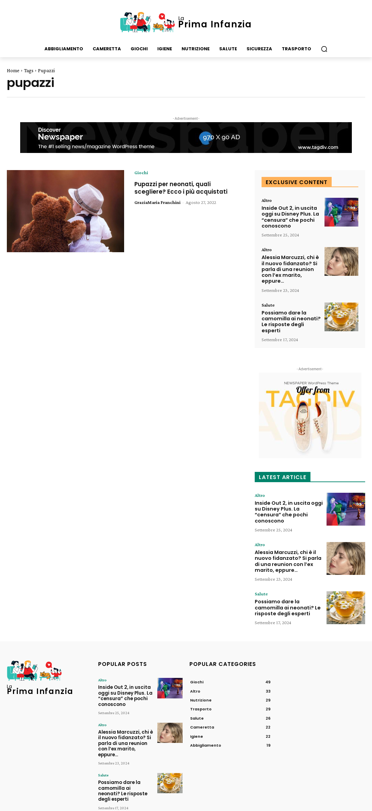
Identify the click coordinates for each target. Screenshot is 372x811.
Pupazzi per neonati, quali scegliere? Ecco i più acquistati (183, 188)
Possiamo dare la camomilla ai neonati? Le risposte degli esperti (290, 320)
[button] (324, 49)
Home (13, 70)
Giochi (141, 172)
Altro (267, 200)
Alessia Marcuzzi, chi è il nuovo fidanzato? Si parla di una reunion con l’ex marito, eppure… (290, 268)
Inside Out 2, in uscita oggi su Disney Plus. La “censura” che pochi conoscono (289, 217)
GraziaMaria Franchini (157, 202)
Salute (268, 303)
